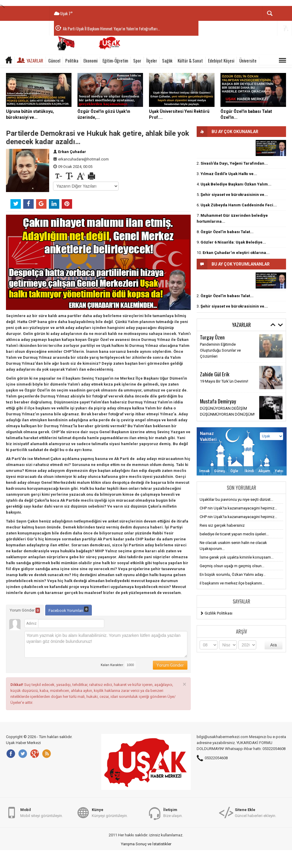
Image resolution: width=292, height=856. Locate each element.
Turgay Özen (212, 337)
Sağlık (167, 60)
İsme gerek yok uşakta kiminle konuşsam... (237, 557)
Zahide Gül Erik (214, 374)
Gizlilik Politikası (218, 613)
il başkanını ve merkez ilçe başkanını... (232, 583)
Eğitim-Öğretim (115, 60)
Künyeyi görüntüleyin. (110, 812)
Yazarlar (35, 60)
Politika (71, 60)
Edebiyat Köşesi (221, 60)
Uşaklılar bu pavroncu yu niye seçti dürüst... (236, 499)
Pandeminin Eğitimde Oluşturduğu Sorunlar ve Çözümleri (220, 350)
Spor (137, 60)
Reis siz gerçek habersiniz (222, 525)
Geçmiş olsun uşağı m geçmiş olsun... (232, 566)
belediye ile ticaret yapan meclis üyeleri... (234, 534)
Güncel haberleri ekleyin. (255, 812)
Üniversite (248, 60)
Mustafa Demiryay (218, 401)
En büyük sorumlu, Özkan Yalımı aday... (232, 574)
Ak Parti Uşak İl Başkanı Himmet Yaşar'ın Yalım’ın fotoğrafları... (111, 28)
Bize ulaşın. (173, 812)
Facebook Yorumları (68, 609)
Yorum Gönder (25, 610)
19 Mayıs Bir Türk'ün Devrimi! (224, 381)
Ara (273, 645)
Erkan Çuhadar (72, 151)
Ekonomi (90, 60)
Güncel (54, 60)
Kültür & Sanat (190, 60)
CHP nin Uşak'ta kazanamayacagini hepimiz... (238, 508)
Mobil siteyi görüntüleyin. (41, 812)
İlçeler (151, 60)
